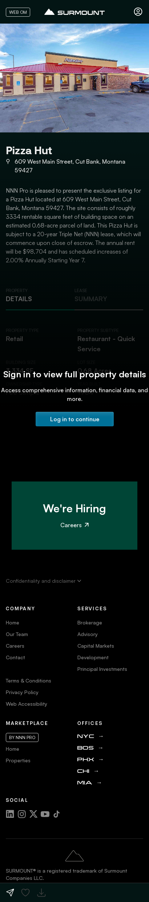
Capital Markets (95, 646)
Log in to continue (74, 419)
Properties (18, 760)
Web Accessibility (26, 704)
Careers (74, 525)
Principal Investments (102, 669)
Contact (15, 657)
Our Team (17, 634)
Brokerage (89, 622)
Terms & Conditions (28, 680)
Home (12, 622)
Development (93, 657)
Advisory (87, 634)
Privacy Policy (22, 692)
